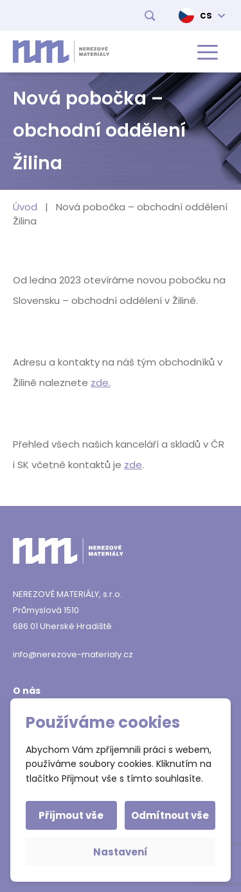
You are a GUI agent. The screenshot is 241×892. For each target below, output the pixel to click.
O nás (26, 690)
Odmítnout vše (170, 815)
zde (133, 464)
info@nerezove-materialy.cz (73, 654)
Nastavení (120, 852)
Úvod (25, 207)
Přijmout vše (71, 815)
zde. (101, 382)
